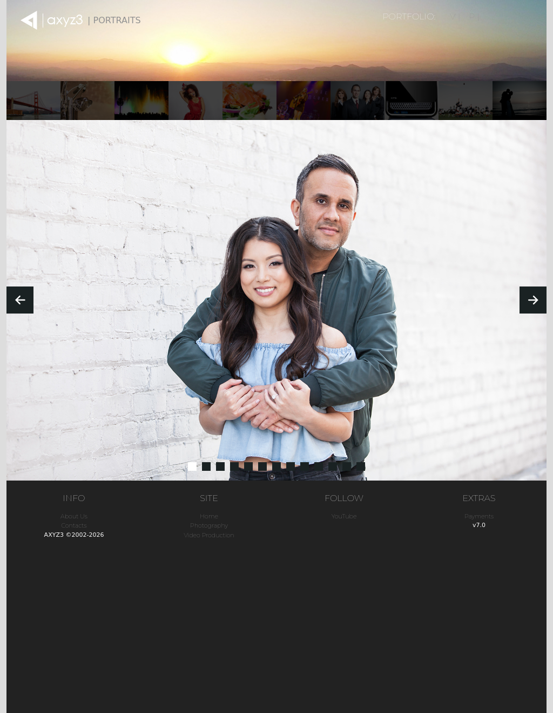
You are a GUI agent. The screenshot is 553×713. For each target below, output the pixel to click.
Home (209, 516)
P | (474, 16)
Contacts (73, 525)
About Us (73, 516)
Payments (479, 516)
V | (455, 16)
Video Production (209, 535)
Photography (209, 525)
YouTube (344, 516)
